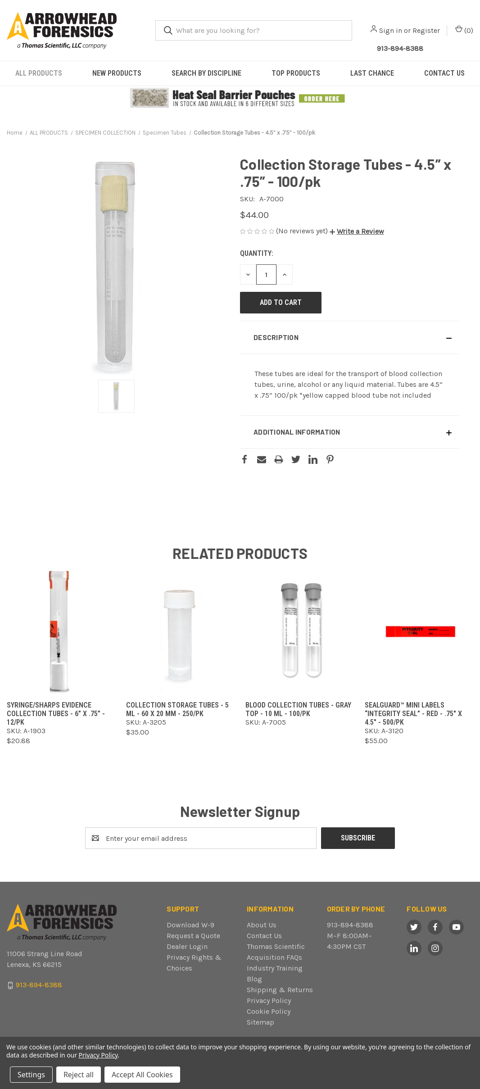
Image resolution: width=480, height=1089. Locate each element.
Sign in (390, 30)
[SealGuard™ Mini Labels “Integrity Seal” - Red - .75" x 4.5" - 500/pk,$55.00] (419, 631)
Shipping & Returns (280, 989)
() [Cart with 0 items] (464, 30)
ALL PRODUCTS (38, 73)
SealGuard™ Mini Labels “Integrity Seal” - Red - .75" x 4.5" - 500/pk (413, 713)
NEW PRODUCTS (116, 73)
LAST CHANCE (372, 73)
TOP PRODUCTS (296, 73)
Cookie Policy (268, 1011)
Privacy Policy (269, 1000)
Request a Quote (193, 935)
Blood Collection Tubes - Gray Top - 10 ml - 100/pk (298, 709)
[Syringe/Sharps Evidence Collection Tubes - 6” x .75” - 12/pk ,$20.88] (61, 631)
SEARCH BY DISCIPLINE (206, 73)
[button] (240, 98)
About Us (261, 925)
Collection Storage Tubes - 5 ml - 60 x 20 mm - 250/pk (177, 709)
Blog (254, 979)
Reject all (78, 1075)
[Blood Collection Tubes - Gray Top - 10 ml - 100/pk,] (299, 631)
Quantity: (256, 253)
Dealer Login (187, 946)
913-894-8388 (350, 925)
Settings (31, 1075)
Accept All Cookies (142, 1075)
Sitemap (260, 1022)
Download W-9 (190, 925)
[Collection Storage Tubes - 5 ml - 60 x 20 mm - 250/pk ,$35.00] (180, 631)
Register (426, 30)
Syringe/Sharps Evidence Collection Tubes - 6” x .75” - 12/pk (56, 713)
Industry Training (275, 968)
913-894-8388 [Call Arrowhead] (400, 48)
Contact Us (264, 935)
